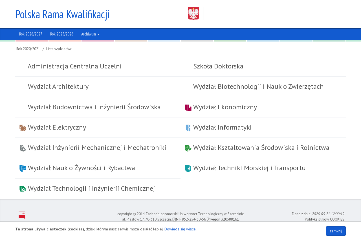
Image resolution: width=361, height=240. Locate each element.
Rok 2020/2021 (28, 48)
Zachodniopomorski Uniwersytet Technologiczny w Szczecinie (261, 13)
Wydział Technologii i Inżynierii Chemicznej (87, 188)
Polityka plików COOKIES (324, 219)
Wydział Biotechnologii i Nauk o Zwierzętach (257, 86)
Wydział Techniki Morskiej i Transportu (245, 167)
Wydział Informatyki (218, 127)
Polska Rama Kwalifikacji (62, 14)
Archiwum (90, 34)
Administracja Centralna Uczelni (74, 66)
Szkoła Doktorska (217, 66)
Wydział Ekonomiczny (221, 107)
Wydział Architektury (57, 86)
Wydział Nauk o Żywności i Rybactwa (77, 167)
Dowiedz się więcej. (180, 229)
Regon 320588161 (223, 219)
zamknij (336, 231)
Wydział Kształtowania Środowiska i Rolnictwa (257, 147)
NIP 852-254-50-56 (189, 219)
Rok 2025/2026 (61, 34)
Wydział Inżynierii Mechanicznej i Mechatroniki (92, 147)
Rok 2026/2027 (30, 34)
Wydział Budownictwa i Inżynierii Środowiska (93, 107)
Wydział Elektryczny (52, 127)
